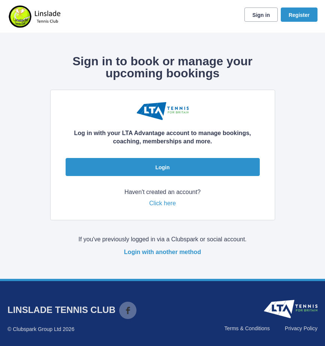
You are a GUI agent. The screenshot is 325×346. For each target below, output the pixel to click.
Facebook (127, 310)
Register (299, 15)
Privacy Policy (301, 328)
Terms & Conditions (247, 328)
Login (162, 167)
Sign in (261, 15)
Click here (162, 203)
